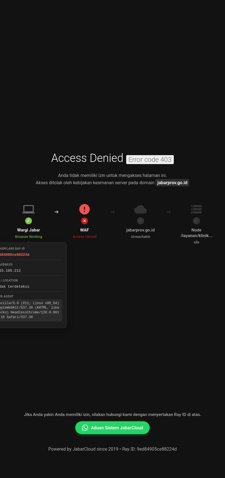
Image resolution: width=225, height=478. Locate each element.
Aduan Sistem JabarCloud (112, 428)
